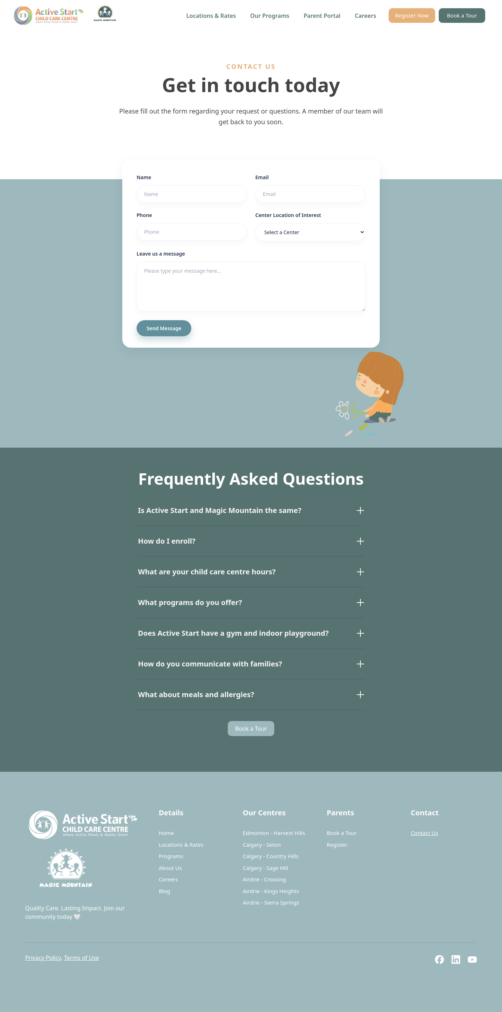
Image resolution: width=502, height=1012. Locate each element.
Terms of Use (81, 958)
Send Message (164, 328)
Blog (164, 891)
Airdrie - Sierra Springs (271, 902)
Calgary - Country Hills (271, 856)
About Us (170, 867)
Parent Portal (322, 16)
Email (262, 177)
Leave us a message (161, 253)
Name (144, 177)
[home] (66, 15)
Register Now (412, 15)
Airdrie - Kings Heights (271, 891)
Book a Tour (462, 15)
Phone (144, 215)
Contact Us (424, 832)
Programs (171, 856)
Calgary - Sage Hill (265, 867)
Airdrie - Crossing (264, 879)
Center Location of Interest (288, 215)
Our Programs (270, 16)
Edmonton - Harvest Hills (274, 832)
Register (337, 844)
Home (166, 832)
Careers (365, 16)
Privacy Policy (43, 958)
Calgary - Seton (262, 844)
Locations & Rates (211, 16)
